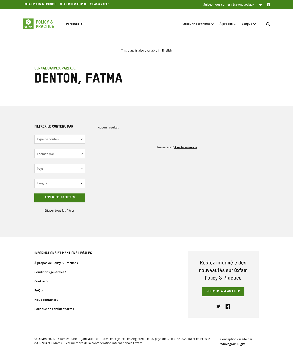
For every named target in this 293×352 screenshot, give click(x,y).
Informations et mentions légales (63, 254)
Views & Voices (99, 4)
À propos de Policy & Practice (55, 263)
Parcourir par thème (195, 24)
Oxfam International (73, 4)
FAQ (37, 290)
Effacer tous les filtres (59, 210)
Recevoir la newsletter (223, 291)
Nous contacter (45, 300)
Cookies (40, 281)
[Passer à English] (167, 50)
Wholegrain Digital (233, 344)
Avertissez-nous (185, 147)
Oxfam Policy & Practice (40, 4)
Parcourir (72, 24)
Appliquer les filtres (60, 198)
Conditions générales (49, 272)
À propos (226, 24)
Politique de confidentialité (53, 309)
